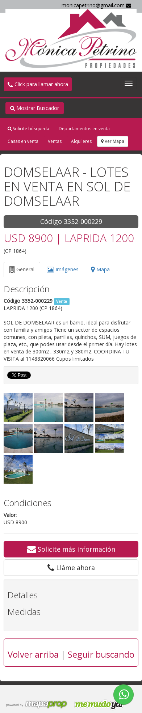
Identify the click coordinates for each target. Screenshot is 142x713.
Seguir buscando (101, 654)
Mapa (100, 269)
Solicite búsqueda (28, 129)
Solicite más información (71, 549)
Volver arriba (33, 654)
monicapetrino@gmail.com (96, 5)
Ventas (55, 141)
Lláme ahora (71, 567)
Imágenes (63, 269)
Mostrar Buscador (34, 108)
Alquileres (81, 141)
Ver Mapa (112, 141)
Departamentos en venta (84, 129)
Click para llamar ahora (38, 84)
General (21, 269)
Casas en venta (23, 141)
